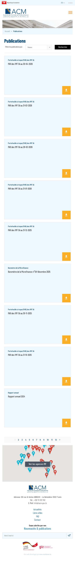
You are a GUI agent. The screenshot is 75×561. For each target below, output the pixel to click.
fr (62, 2)
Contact (37, 519)
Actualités (37, 509)
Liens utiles (37, 512)
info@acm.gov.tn (40, 503)
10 (48, 439)
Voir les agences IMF (37, 463)
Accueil (7, 31)
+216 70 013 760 (39, 500)
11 (52, 439)
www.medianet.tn (45, 554)
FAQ (37, 516)
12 (56, 439)
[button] (39, 47)
